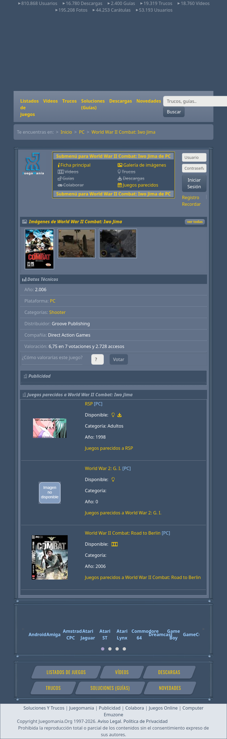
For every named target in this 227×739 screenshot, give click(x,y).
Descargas (120, 101)
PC (82, 132)
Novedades (148, 101)
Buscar (174, 112)
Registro (190, 197)
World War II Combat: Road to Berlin (122, 533)
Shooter (57, 312)
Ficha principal (75, 165)
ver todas (195, 221)
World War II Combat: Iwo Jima (123, 132)
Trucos (69, 101)
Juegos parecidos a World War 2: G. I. (123, 513)
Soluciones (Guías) (93, 104)
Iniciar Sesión (194, 183)
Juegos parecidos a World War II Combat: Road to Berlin (143, 577)
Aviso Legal (109, 721)
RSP (89, 404)
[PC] (98, 404)
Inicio (66, 132)
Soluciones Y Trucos (44, 708)
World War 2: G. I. (103, 468)
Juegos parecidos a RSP (109, 448)
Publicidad (109, 708)
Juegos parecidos (140, 185)
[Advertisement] (113, 52)
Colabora (134, 708)
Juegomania (81, 708)
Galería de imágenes (144, 165)
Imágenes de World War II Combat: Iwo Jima (75, 222)
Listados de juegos (29, 107)
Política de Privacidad (145, 721)
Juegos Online (163, 708)
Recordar (191, 204)
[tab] (102, 649)
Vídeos (50, 101)
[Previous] (23, 626)
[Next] (204, 626)
